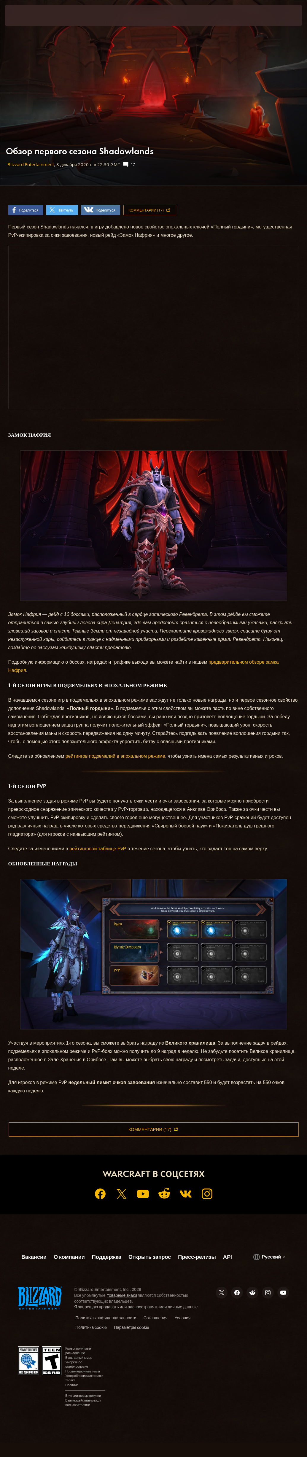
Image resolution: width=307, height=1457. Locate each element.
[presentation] (22, 15)
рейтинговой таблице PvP (97, 848)
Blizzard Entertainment (30, 164)
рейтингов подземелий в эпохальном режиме (115, 756)
